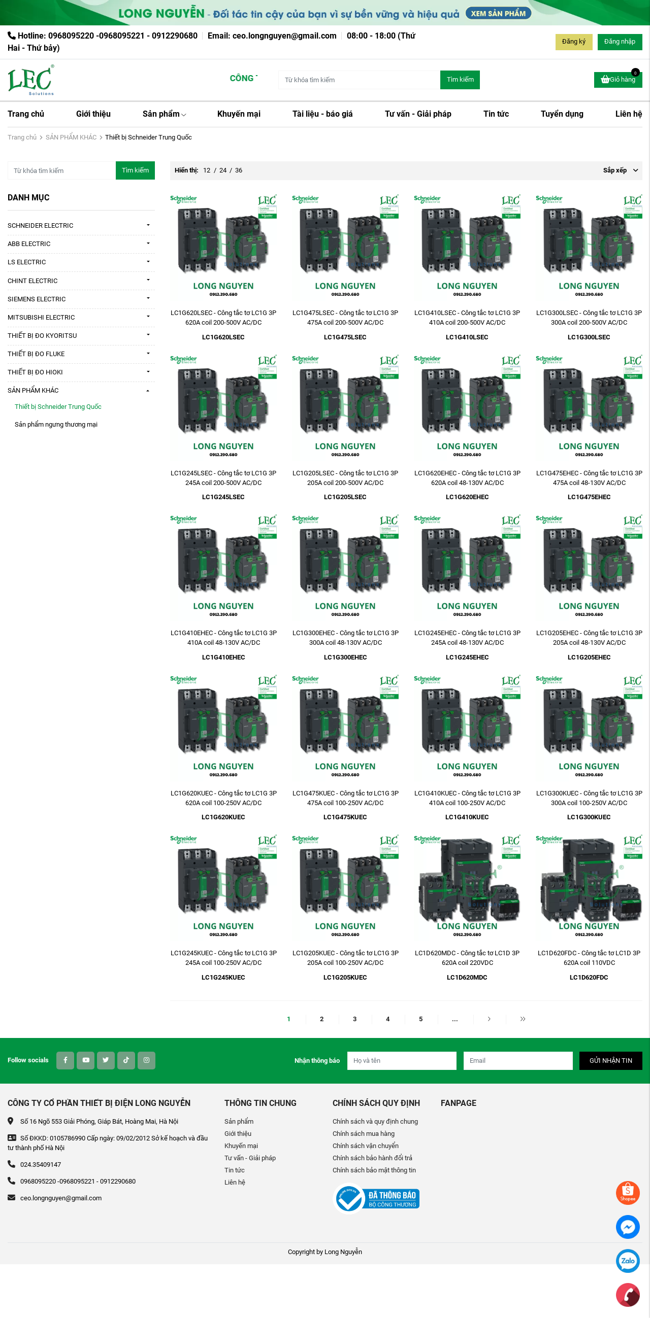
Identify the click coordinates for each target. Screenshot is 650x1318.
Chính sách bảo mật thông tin (374, 1170)
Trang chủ (26, 114)
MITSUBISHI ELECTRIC (41, 317)
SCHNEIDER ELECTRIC (40, 225)
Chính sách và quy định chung (375, 1121)
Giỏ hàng (620, 78)
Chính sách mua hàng (364, 1133)
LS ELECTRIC (27, 262)
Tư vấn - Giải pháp (418, 114)
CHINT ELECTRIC (32, 281)
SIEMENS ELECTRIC (37, 299)
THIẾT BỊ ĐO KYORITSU (42, 335)
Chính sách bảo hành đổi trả (372, 1158)
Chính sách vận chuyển (366, 1146)
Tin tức (496, 114)
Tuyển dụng (562, 114)
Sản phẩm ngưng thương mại (56, 424)
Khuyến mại (239, 114)
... (455, 1019)
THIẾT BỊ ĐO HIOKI (35, 372)
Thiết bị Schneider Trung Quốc (58, 406)
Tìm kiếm (460, 79)
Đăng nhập (619, 41)
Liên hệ (628, 114)
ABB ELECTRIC (29, 244)
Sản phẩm (164, 114)
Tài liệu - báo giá (322, 114)
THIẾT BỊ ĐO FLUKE (36, 354)
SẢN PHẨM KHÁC (71, 137)
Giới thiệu (93, 114)
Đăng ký (574, 41)
